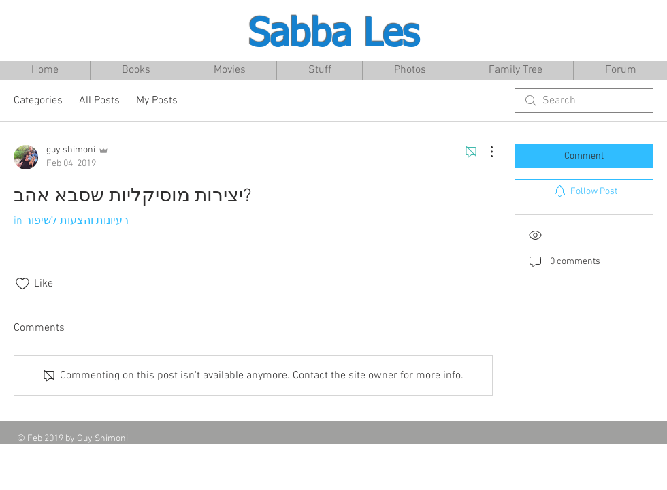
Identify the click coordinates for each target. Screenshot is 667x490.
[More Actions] (484, 152)
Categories (38, 101)
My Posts (157, 101)
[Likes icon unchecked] (22, 284)
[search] (584, 100)
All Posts (99, 101)
